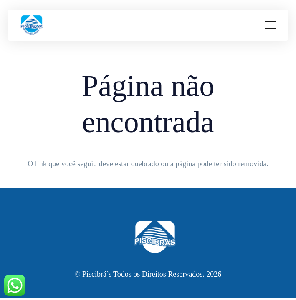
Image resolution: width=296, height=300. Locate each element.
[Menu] (270, 25)
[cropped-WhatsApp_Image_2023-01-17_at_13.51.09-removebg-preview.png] (31, 25)
